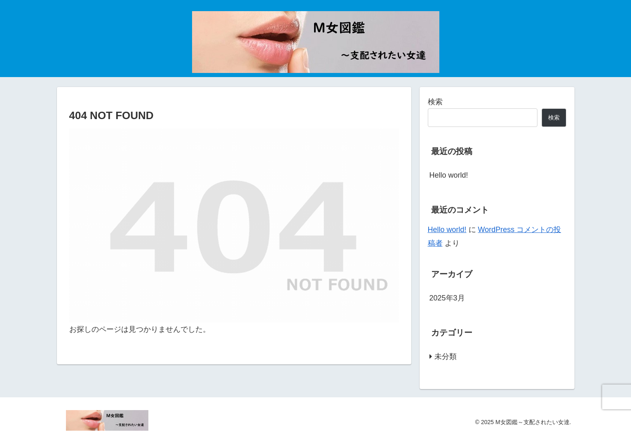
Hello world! (448, 175)
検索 (435, 102)
